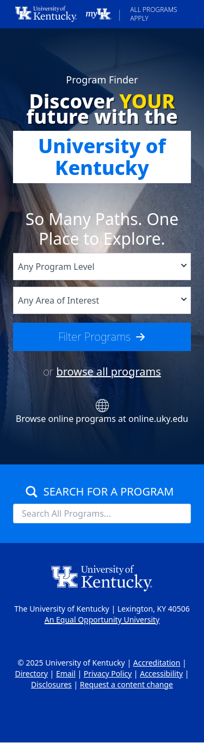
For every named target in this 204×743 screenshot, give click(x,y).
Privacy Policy (108, 673)
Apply (139, 18)
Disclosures (51, 684)
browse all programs (108, 371)
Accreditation (157, 662)
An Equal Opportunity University (102, 619)
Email (66, 673)
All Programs (153, 9)
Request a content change (126, 684)
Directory (31, 673)
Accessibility (161, 673)
